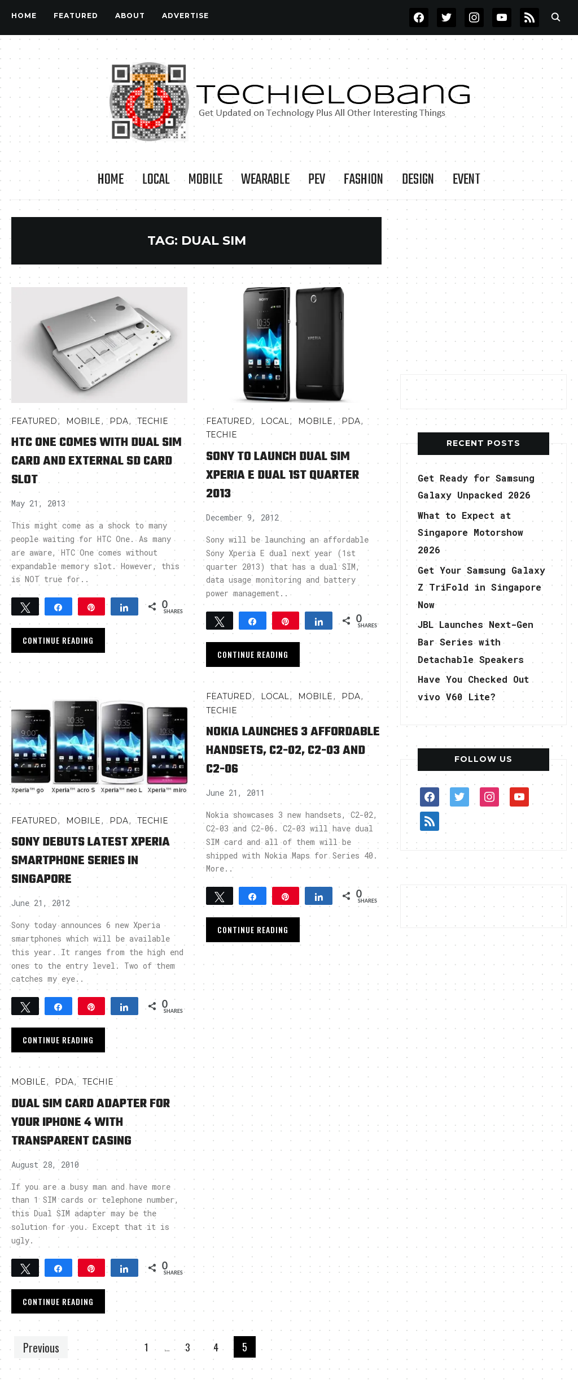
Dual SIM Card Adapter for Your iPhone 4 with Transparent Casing (92, 1121)
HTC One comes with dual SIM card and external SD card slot (90, 460)
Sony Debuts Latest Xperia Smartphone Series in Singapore (80, 860)
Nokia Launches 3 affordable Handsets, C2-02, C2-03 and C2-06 (285, 750)
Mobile (205, 179)
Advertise (185, 15)
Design (418, 179)
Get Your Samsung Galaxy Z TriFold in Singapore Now (477, 587)
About (130, 15)
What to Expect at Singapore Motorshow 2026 (476, 532)
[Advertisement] (485, 287)
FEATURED (76, 15)
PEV (316, 179)
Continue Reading (58, 640)
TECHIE (152, 421)
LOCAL (156, 179)
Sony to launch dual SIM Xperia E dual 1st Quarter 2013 (292, 474)
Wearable (265, 179)
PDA (119, 421)
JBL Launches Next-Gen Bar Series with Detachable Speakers (482, 641)
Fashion (363, 179)
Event (466, 179)
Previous (43, 1346)
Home (24, 15)
